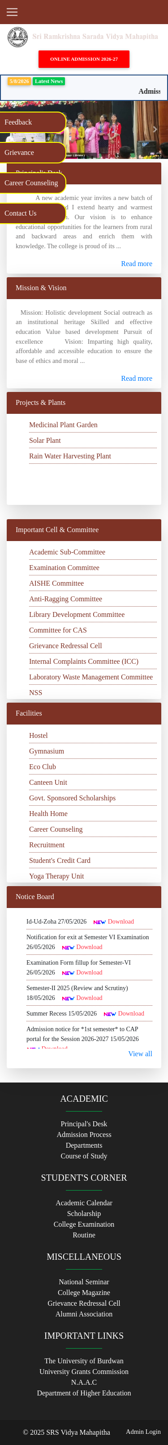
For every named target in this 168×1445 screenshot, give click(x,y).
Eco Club (42, 766)
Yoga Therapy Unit (56, 876)
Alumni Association (84, 1314)
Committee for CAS (58, 630)
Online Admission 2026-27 (84, 59)
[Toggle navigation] (12, 12)
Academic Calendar (84, 1203)
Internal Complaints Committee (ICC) (83, 661)
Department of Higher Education (84, 1393)
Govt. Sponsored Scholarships (72, 798)
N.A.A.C (84, 1382)
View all (140, 1054)
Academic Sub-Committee (67, 552)
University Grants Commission (84, 1371)
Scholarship (84, 1213)
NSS (35, 692)
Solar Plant (45, 440)
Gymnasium (46, 751)
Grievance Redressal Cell (65, 646)
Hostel (38, 735)
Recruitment (47, 845)
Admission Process (83, 1134)
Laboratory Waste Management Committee (91, 677)
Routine (84, 1235)
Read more (136, 263)
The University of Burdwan (83, 1361)
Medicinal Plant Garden (63, 425)
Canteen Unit (48, 782)
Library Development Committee (77, 614)
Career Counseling (56, 829)
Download (121, 921)
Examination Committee (64, 567)
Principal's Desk (84, 1124)
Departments (84, 1145)
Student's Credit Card (59, 860)
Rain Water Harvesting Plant (70, 456)
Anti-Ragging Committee (65, 599)
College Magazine (84, 1292)
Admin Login (143, 1431)
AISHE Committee (56, 583)
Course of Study (84, 1156)
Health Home (48, 813)
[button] (155, 130)
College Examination (84, 1224)
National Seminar (84, 1282)
